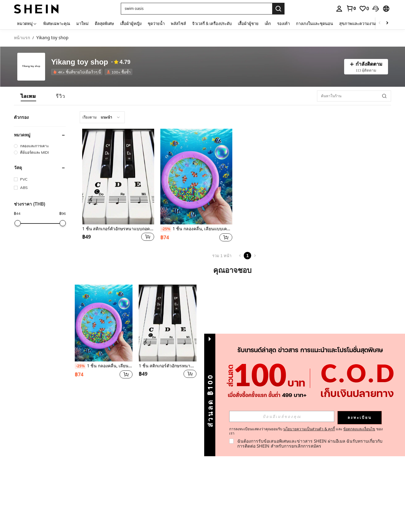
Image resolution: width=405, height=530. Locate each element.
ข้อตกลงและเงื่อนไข (359, 429)
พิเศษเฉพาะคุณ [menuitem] (56, 23)
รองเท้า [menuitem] (283, 23)
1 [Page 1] (247, 255)
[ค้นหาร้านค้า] (384, 96)
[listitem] (78, 72)
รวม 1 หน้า (221, 255)
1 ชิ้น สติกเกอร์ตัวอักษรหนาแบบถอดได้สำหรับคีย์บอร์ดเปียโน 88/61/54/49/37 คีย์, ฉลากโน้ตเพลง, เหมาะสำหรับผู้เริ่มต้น (118, 229)
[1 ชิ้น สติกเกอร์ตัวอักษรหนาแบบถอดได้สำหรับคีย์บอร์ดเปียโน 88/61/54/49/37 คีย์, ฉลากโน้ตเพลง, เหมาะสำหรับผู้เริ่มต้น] (118, 176)
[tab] (28, 96)
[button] (196, 9)
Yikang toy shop (79, 62)
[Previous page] (240, 255)
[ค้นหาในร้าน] (354, 96)
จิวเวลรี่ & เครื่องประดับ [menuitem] (212, 23)
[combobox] (102, 117)
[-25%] (165, 229)
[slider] (18, 223)
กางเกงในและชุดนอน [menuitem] (314, 23)
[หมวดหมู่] (27, 23)
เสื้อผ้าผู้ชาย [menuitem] (248, 23)
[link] (351, 8)
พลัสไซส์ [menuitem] (178, 23)
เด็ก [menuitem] (268, 23)
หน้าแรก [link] (22, 37)
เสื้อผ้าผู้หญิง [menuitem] (130, 23)
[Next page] (255, 255)
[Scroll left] (380, 23)
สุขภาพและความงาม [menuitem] (357, 23)
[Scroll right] (387, 23)
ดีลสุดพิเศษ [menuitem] (104, 23)
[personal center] (339, 8)
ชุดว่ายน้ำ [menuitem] (156, 23)
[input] (281, 416)
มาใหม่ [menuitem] (82, 23)
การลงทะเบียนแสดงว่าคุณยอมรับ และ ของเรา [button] (306, 431)
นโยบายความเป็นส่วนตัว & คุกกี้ (309, 429)
